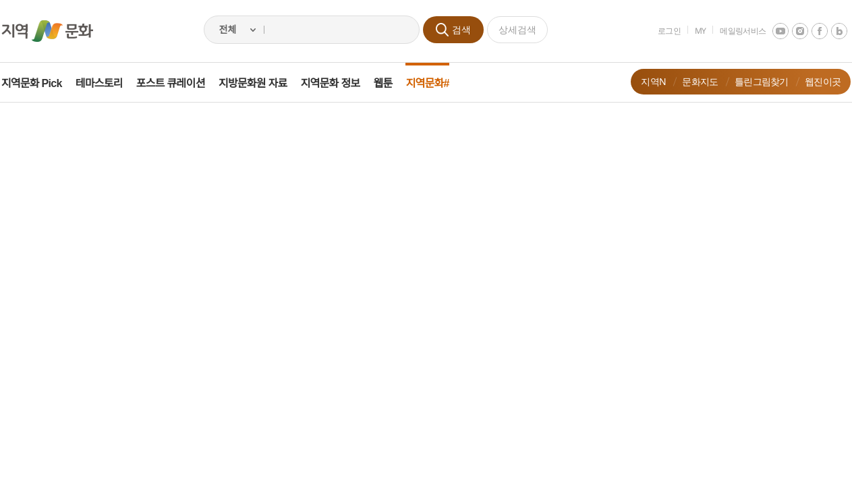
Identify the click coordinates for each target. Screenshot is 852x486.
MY (692, 30)
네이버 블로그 (830, 31)
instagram (791, 31)
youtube (771, 31)
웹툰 (391, 83)
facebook (810, 31)
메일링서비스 (734, 30)
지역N (644, 81)
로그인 (660, 30)
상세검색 (517, 29)
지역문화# (436, 83)
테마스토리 (108, 83)
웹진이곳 (814, 81)
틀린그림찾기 (753, 81)
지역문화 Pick (40, 83)
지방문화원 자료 (261, 83)
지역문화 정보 (339, 83)
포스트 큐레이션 (179, 83)
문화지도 (691, 81)
